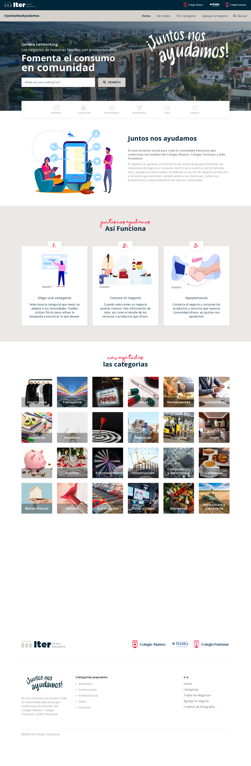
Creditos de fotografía (199, 707)
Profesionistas (88, 695)
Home (188, 684)
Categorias (191, 689)
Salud (82, 701)
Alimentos (85, 684)
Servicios (84, 707)
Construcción (87, 690)
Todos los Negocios (197, 695)
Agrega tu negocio (196, 701)
